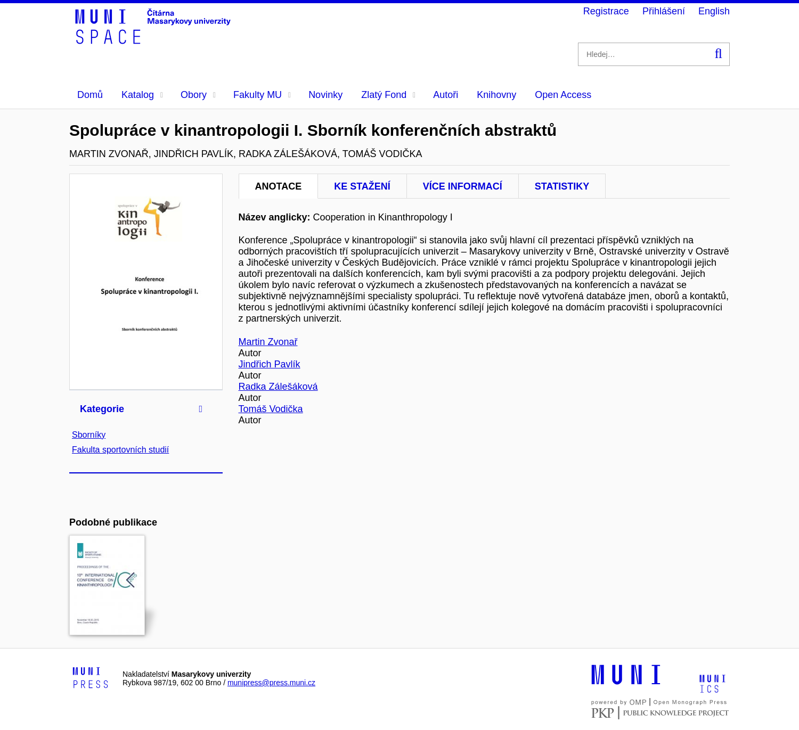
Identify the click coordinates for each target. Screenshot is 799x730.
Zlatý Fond (388, 94)
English (714, 11)
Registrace (606, 11)
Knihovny (496, 94)
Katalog (142, 94)
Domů (90, 94)
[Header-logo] (154, 40)
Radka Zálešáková (278, 386)
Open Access (563, 94)
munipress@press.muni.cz (271, 682)
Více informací (462, 186)
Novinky (325, 94)
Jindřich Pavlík (269, 364)
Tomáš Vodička (271, 409)
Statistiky (562, 186)
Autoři (445, 94)
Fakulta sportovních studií (120, 449)
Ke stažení (362, 186)
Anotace (278, 186)
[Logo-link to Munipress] (90, 678)
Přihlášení (663, 11)
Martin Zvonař (268, 342)
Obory (198, 94)
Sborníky (88, 434)
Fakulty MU (262, 94)
